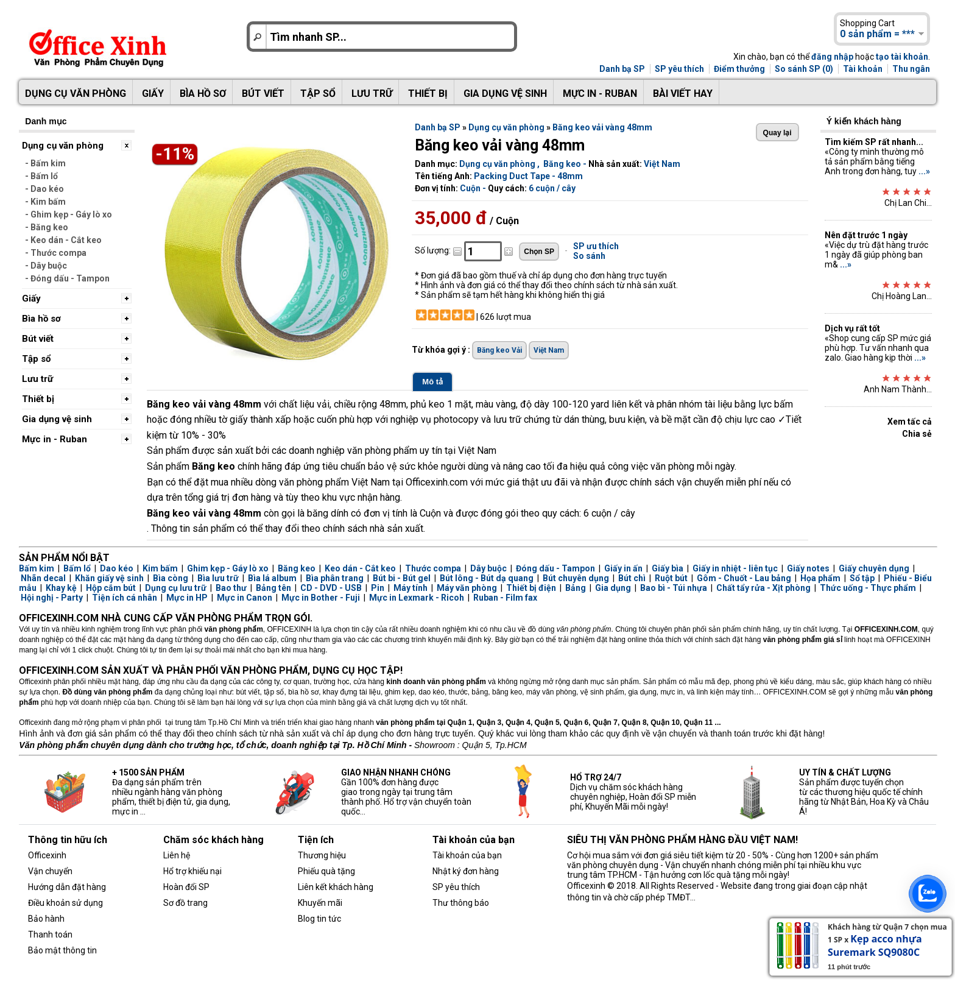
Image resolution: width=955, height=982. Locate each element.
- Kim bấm (45, 202)
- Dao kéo (44, 189)
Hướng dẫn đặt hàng (67, 887)
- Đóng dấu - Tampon (67, 278)
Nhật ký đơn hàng (465, 871)
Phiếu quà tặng (326, 871)
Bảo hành (46, 919)
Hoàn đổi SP (186, 887)
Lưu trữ (371, 93)
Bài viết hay (683, 93)
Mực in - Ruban (600, 93)
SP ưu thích (596, 246)
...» (924, 171)
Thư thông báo (460, 903)
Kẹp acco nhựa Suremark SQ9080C (875, 945)
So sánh (589, 256)
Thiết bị (428, 93)
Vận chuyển (50, 871)
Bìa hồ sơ (203, 93)
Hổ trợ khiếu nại (192, 871)
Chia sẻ (917, 434)
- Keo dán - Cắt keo (63, 240)
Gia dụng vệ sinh (505, 93)
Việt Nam (662, 164)
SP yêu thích (679, 69)
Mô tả (432, 381)
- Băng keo (46, 227)
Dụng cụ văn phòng (75, 93)
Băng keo (562, 164)
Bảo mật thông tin (62, 950)
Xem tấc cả (909, 421)
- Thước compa (55, 253)
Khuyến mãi (320, 903)
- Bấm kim (45, 163)
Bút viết (263, 93)
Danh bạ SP (622, 69)
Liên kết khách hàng (335, 887)
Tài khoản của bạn (467, 855)
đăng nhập (832, 57)
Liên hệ (176, 855)
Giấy (153, 93)
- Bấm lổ (41, 176)
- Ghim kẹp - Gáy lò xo (68, 214)
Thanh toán (50, 934)
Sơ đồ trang (185, 903)
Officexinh (47, 855)
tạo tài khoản (902, 57)
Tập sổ (318, 93)
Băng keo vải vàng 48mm (602, 127)
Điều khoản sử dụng (65, 903)
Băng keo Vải (499, 350)
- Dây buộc (46, 265)
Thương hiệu (322, 855)
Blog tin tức (319, 919)
